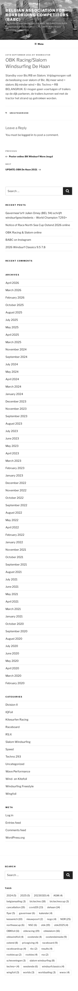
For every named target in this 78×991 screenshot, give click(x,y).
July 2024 (11, 364)
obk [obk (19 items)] (45, 925)
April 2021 (11, 601)
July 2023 (11, 431)
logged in (27, 135)
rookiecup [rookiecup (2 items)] (14, 954)
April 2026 (12, 282)
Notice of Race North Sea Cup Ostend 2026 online (37, 225)
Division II (11, 704)
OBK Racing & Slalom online (23, 232)
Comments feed (15, 830)
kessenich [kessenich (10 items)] (15, 919)
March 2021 (13, 609)
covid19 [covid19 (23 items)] (36, 907)
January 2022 (14, 542)
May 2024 (12, 371)
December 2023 (15, 401)
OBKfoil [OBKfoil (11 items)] (13, 931)
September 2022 (16, 505)
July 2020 (11, 646)
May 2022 (11, 520)
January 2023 (14, 475)
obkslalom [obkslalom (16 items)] (51, 931)
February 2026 (14, 297)
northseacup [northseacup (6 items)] (15, 925)
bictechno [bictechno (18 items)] (38, 901)
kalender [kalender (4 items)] (45, 913)
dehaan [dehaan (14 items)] (53, 907)
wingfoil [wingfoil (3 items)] (13, 972)
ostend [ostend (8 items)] (12, 942)
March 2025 (13, 342)
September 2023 (16, 416)
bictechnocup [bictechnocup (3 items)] (59, 901)
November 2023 (16, 408)
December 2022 (15, 483)
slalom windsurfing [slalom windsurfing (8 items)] (42, 960)
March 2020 (13, 675)
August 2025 (13, 312)
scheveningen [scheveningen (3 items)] (16, 960)
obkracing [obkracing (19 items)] (31, 931)
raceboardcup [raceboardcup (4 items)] (16, 948)
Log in (9, 815)
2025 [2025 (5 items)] (25, 895)
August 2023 (13, 423)
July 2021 (11, 579)
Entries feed (13, 822)
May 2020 (12, 660)
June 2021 (11, 586)
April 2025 (12, 334)
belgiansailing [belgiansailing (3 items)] (16, 901)
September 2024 (16, 356)
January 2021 (14, 616)
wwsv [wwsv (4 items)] (65, 972)
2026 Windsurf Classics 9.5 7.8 (25, 247)
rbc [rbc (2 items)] (33, 948)
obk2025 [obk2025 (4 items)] (61, 925)
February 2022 (14, 534)
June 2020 (12, 653)
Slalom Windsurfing (18, 741)
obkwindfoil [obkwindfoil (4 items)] (15, 936)
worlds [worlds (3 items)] (28, 972)
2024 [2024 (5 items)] (11, 895)
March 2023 (13, 460)
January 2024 (14, 394)
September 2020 (16, 631)
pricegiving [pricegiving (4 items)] (30, 942)
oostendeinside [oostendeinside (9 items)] (56, 936)
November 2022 (15, 490)
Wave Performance (17, 771)
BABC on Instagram (18, 239)
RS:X (8, 734)
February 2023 (14, 468)
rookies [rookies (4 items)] (32, 954)
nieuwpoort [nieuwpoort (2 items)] (34, 919)
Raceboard (12, 727)
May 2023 (12, 445)
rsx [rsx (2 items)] (45, 954)
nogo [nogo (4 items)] (51, 919)
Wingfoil (10, 793)
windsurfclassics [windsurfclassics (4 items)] (53, 966)
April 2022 (12, 527)
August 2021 (13, 572)
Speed (9, 749)
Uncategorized (19, 113)
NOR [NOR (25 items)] (65, 919)
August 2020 (13, 638)
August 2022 (13, 512)
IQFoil (9, 712)
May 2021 (11, 594)
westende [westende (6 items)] (30, 966)
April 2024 (12, 379)
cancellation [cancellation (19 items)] (16, 907)
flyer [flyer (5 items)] (11, 913)
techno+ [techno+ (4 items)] (13, 966)
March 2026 (13, 290)
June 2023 (12, 438)
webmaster (43, 55)
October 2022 (14, 497)
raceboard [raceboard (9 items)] (50, 942)
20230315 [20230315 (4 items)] (41, 895)
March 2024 (13, 386)
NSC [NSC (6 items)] (32, 925)
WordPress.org (15, 837)
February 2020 (14, 683)
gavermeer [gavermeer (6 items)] (27, 913)
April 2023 (12, 453)
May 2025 (12, 327)
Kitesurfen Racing (16, 719)
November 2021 (15, 549)
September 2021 (16, 564)
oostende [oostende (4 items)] (35, 936)
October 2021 (14, 557)
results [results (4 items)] (46, 948)
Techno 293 (13, 756)
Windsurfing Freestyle (19, 786)
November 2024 (16, 349)
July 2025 (11, 319)
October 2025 (14, 305)
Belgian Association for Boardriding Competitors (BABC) (37, 15)
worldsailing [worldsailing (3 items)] (47, 972)
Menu (39, 44)
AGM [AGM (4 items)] (58, 895)
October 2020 (14, 623)
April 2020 (12, 668)
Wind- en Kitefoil (16, 778)
